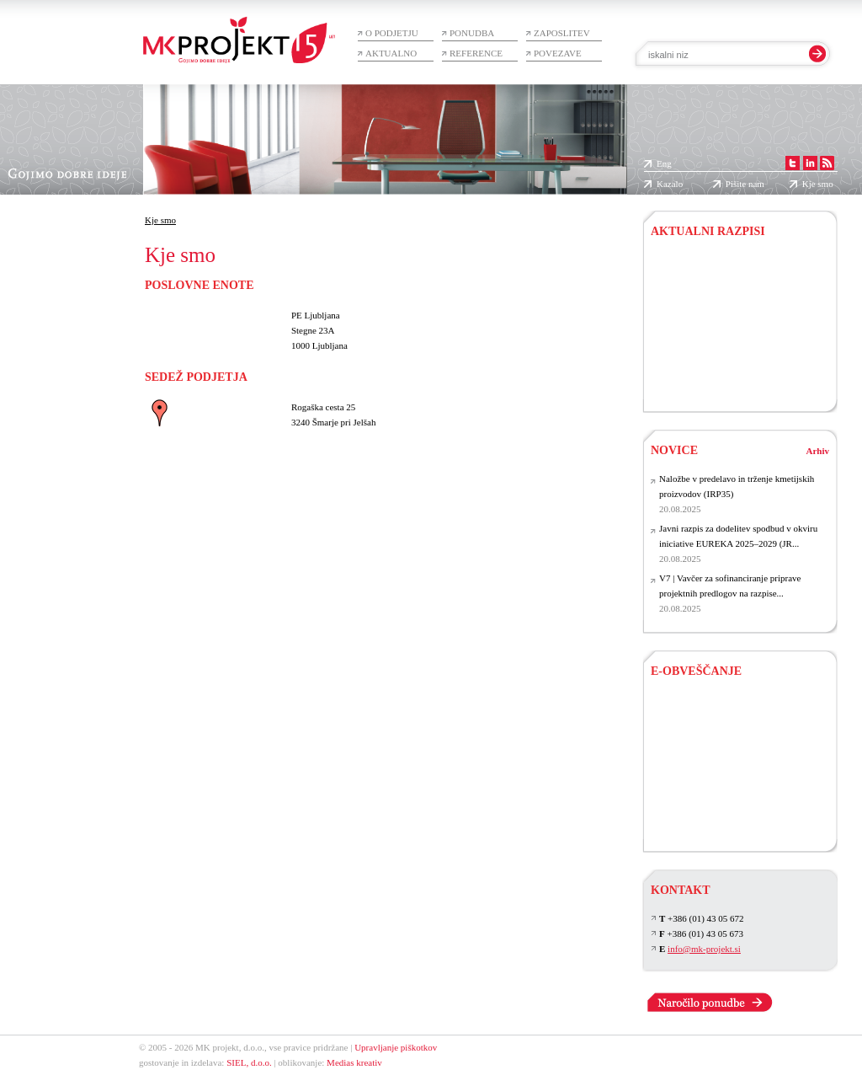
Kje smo (817, 184)
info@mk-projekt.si (704, 949)
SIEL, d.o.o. (248, 1062)
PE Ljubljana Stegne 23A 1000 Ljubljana (319, 330)
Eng (664, 163)
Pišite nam (745, 184)
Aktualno (391, 53)
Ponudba (472, 33)
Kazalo (670, 184)
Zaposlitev (562, 33)
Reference (476, 53)
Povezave (558, 53)
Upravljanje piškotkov (395, 1047)
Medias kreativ (354, 1062)
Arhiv (818, 451)
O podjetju (391, 33)
